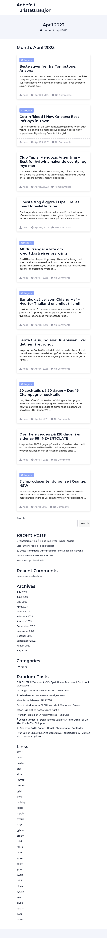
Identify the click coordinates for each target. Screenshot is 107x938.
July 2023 (22, 592)
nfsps (20, 886)
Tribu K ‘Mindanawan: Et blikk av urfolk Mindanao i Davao (48, 705)
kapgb (20, 813)
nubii (19, 841)
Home (45, 30)
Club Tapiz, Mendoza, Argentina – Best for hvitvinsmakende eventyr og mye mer (53, 161)
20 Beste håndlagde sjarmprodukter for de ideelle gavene (50, 550)
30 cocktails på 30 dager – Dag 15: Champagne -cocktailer (49, 392)
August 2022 (23, 645)
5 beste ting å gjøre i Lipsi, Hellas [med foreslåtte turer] (49, 204)
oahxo (20, 919)
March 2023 (23, 611)
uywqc (20, 891)
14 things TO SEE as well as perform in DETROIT (43, 690)
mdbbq (21, 802)
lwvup (20, 875)
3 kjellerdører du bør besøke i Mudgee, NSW (41, 695)
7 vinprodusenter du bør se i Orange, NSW (52, 483)
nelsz (23, 95)
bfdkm (20, 835)
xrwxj (19, 796)
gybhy (20, 791)
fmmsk (20, 780)
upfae (20, 858)
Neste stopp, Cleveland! (30, 560)
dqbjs (20, 863)
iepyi (19, 824)
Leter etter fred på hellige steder (35, 546)
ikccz (19, 914)
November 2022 (25, 631)
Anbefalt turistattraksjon (34, 7)
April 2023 (22, 606)
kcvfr (19, 752)
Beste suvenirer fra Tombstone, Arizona (47, 68)
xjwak (20, 902)
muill (19, 852)
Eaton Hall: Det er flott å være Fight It (38, 710)
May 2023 (22, 602)
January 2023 (24, 621)
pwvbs (20, 763)
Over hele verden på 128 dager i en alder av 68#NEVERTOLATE (50, 436)
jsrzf (19, 768)
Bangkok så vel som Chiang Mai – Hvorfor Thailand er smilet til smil (49, 301)
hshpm (20, 785)
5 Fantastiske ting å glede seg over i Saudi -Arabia (45, 541)
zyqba (20, 908)
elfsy (19, 774)
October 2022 (24, 636)
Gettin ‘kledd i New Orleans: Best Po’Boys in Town (49, 119)
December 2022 (26, 626)
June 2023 (22, 597)
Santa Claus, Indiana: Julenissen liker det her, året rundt (52, 342)
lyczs (19, 869)
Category (26, 60)
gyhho (20, 830)
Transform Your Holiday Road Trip (35, 555)
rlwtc (19, 757)
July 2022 (22, 650)
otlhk (19, 880)
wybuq (20, 819)
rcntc (20, 847)
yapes (20, 808)
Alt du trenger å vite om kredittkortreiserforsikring (43, 251)
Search (21, 518)
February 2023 (25, 616)
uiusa (19, 897)
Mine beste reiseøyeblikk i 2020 (34, 700)
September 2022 (26, 640)
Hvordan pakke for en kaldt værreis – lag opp (43, 715)
